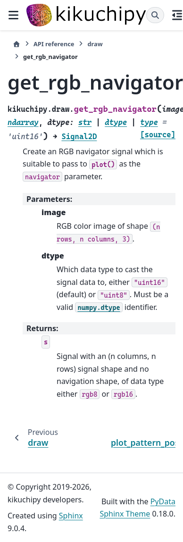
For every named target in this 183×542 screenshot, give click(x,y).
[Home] (16, 44)
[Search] (155, 15)
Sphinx (71, 515)
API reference (53, 44)
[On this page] (177, 15)
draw (94, 44)
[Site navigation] (13, 15)
